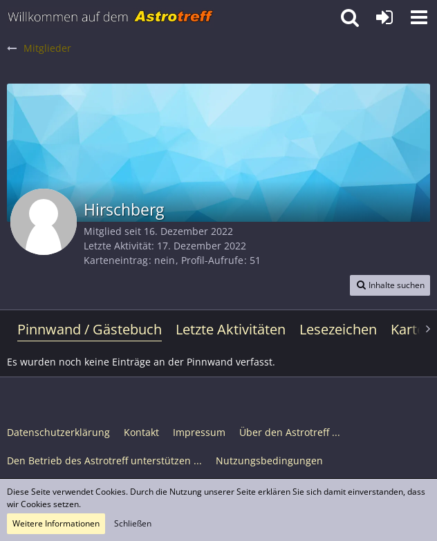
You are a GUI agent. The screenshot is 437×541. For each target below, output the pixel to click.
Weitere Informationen (56, 523)
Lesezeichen (338, 329)
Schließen (132, 523)
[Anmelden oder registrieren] (384, 17)
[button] (419, 17)
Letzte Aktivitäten (231, 329)
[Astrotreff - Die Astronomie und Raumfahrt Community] (110, 17)
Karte (408, 329)
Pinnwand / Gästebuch (89, 329)
